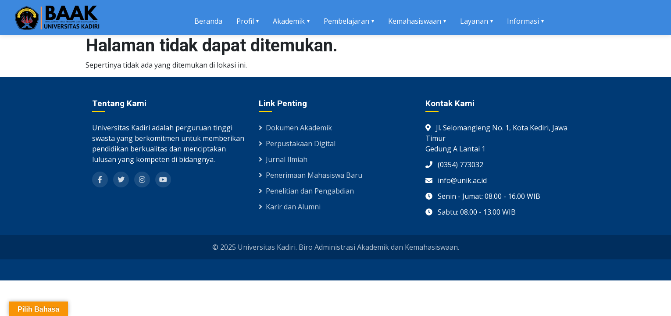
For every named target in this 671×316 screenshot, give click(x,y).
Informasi (523, 21)
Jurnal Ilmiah (283, 159)
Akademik (289, 21)
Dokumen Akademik (295, 128)
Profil (245, 21)
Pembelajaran (346, 21)
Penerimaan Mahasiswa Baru (310, 175)
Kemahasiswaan (414, 21)
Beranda (208, 21)
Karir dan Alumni (290, 207)
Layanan (474, 21)
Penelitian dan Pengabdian (306, 191)
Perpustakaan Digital (297, 143)
